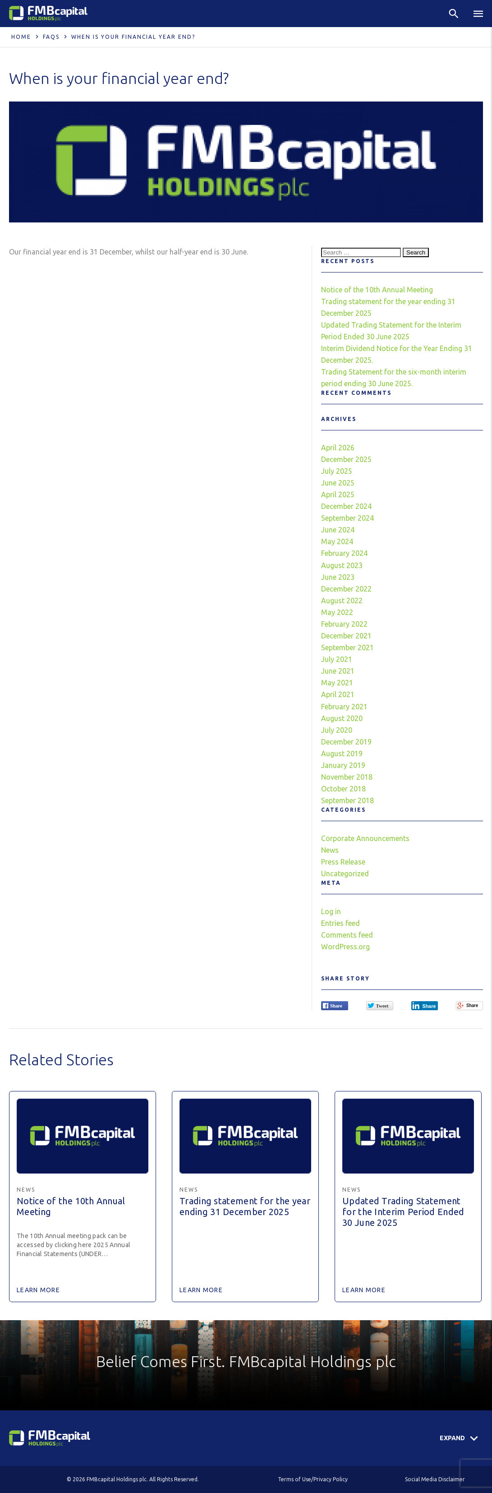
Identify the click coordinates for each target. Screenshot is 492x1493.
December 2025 (346, 459)
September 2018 (347, 800)
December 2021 (346, 636)
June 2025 (337, 483)
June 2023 (337, 577)
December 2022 (346, 589)
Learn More (38, 1290)
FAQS (51, 37)
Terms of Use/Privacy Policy (313, 1479)
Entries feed (340, 923)
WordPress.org (345, 947)
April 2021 (337, 694)
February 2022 (344, 624)
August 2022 (342, 600)
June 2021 (337, 671)
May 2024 (337, 541)
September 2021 (347, 647)
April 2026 (337, 448)
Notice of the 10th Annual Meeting (377, 290)
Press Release (343, 862)
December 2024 (346, 506)
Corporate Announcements (365, 838)
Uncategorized (345, 873)
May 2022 (337, 612)
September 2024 (347, 518)
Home (21, 37)
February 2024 (344, 553)
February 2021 (344, 707)
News (330, 850)
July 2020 (336, 730)
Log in (331, 911)
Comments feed (347, 935)
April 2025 (337, 494)
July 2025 (336, 471)
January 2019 (343, 765)
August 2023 (342, 565)
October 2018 (343, 789)
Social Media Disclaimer (435, 1479)
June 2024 (337, 530)
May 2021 (337, 683)
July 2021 (336, 659)
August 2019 (342, 753)
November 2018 (346, 777)
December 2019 (346, 742)
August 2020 (342, 718)
